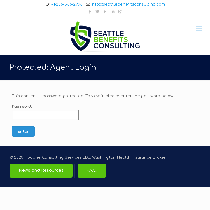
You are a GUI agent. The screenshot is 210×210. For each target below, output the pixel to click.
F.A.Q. (92, 170)
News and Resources (41, 170)
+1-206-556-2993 (67, 4)
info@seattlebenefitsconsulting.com (128, 4)
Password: (45, 112)
